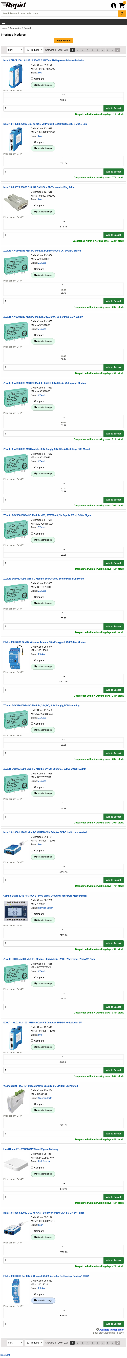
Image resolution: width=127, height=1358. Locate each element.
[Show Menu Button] (3, 22)
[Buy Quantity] (53, 108)
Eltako (41, 654)
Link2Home (44, 1161)
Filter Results (63, 40)
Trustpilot (5, 1355)
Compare (37, 78)
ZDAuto (42, 262)
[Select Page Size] (34, 50)
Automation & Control (20, 28)
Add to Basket (113, 108)
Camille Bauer (45, 908)
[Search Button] (122, 13)
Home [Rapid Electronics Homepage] (4, 28)
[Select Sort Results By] (15, 50)
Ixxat (40, 72)
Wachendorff (45, 1098)
